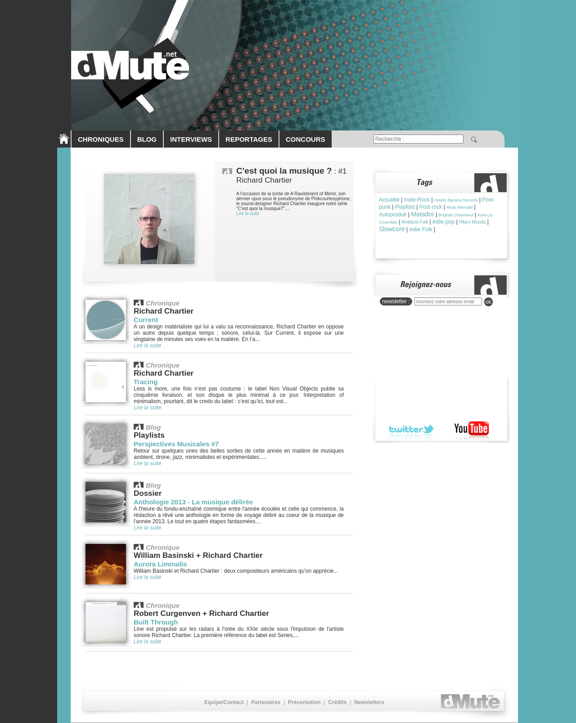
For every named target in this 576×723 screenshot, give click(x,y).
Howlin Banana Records (456, 200)
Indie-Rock (417, 200)
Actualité (389, 200)
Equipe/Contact (224, 702)
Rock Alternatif (459, 207)
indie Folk (420, 229)
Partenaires (265, 702)
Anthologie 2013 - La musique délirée (193, 502)
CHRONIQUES (101, 139)
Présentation (304, 702)
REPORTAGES (248, 139)
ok (488, 302)
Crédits (337, 702)
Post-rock (430, 207)
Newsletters (369, 702)
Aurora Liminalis (160, 564)
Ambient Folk (415, 222)
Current (146, 319)
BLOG (147, 139)
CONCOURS (305, 139)
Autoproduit (392, 214)
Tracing (146, 382)
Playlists (405, 207)
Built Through (156, 622)
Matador (422, 214)
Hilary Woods (472, 222)
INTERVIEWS (191, 139)
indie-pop (443, 222)
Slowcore (392, 229)
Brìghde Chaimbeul (455, 215)
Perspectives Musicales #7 (176, 444)
